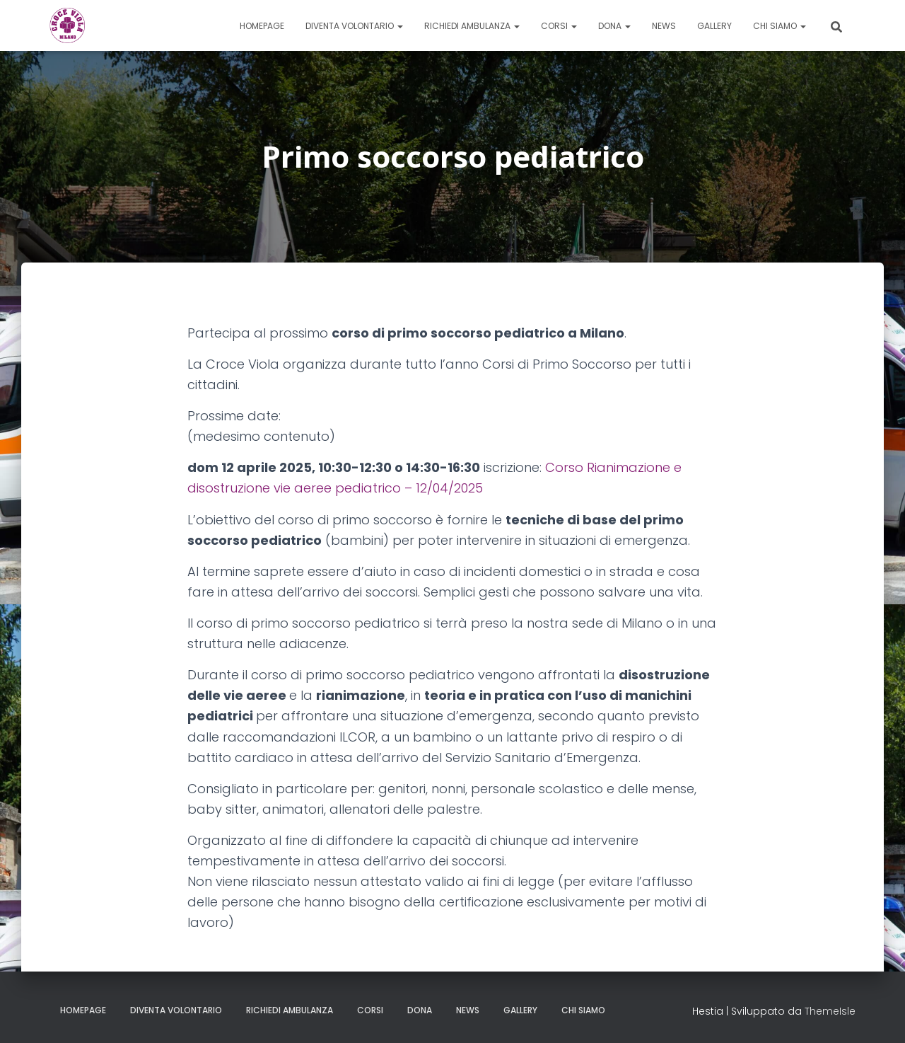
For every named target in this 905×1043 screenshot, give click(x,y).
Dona (614, 26)
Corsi (559, 26)
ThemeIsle (830, 1011)
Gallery (714, 26)
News (664, 26)
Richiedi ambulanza (472, 26)
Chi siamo (779, 26)
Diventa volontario (354, 26)
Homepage (262, 26)
